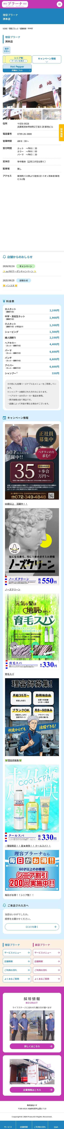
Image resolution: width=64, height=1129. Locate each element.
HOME (5, 28)
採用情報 (61, 132)
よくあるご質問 (11, 978)
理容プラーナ (13, 28)
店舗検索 (23, 28)
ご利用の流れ (10, 970)
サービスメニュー (12, 952)
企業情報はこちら (32, 1089)
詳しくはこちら (32, 1046)
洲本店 (30, 28)
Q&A (56, 1126)
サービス (8, 1126)
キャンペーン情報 (47, 58)
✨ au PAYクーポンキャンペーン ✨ (19, 271)
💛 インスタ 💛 (10, 285)
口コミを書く (32, 926)
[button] (60, 91)
